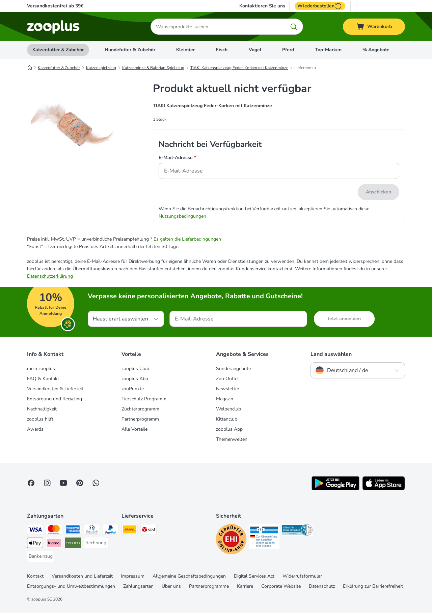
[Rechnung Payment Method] (95, 543)
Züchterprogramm (140, 409)
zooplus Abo (135, 378)
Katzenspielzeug (101, 67)
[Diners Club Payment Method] (92, 530)
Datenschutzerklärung (50, 276)
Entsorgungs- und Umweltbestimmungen (71, 586)
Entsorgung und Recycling (54, 399)
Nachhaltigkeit (42, 409)
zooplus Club (135, 368)
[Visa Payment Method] (35, 530)
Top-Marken (328, 50)
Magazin (224, 399)
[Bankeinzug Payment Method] (41, 556)
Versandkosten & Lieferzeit (55, 389)
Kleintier (185, 50)
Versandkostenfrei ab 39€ (55, 6)
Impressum (132, 576)
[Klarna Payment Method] (54, 544)
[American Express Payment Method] (73, 530)
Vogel (255, 50)
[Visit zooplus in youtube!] (63, 483)
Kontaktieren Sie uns (262, 6)
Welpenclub (228, 409)
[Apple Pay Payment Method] (35, 544)
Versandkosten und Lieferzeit (82, 576)
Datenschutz (322, 586)
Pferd (288, 50)
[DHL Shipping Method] (130, 530)
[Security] (231, 540)
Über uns (171, 586)
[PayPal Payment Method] (111, 530)
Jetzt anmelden (344, 318)
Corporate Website (281, 586)
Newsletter (227, 389)
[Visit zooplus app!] (335, 489)
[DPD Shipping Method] (148, 530)
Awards (35, 429)
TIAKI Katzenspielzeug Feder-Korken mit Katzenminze (239, 67)
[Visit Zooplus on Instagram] (47, 483)
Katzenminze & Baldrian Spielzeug (153, 67)
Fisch (221, 50)
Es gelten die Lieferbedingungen (187, 239)
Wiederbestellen (320, 6)
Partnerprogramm (140, 419)
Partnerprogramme (209, 586)
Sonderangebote (233, 368)
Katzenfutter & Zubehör (58, 50)
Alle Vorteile (134, 429)
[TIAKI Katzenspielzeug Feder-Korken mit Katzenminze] (71, 152)
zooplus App (229, 429)
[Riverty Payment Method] (73, 544)
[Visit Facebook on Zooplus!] (31, 483)
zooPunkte (133, 389)
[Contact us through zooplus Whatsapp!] (96, 483)
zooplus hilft (40, 419)
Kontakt (35, 576)
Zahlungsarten (138, 586)
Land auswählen (331, 354)
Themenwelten (231, 439)
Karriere (245, 586)
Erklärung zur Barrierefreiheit (373, 586)
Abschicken (378, 192)
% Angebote (375, 50)
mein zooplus (41, 368)
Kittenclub (226, 419)
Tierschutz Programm (144, 399)
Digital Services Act (254, 576)
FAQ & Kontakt (43, 378)
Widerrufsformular (302, 576)
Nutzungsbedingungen (182, 216)
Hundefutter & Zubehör (130, 50)
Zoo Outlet (227, 378)
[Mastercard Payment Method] (54, 530)
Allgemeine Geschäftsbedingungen (189, 576)
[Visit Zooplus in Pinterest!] (80, 483)
